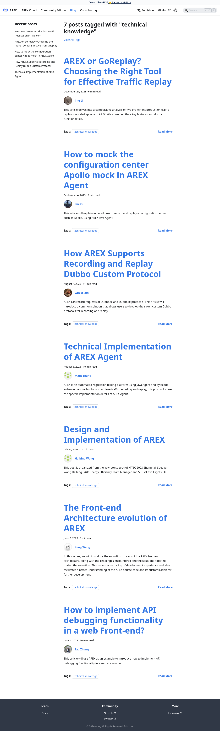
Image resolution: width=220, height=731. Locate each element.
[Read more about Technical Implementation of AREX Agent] (165, 407)
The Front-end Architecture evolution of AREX (115, 518)
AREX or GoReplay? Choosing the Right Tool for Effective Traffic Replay (36, 43)
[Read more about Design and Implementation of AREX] (165, 485)
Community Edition (53, 10)
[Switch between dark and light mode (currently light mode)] (175, 10)
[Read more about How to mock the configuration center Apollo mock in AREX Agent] (165, 230)
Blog (73, 10)
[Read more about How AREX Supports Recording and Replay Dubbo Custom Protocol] (165, 324)
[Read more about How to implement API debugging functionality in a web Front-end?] (165, 676)
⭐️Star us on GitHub (119, 2)
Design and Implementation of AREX (114, 434)
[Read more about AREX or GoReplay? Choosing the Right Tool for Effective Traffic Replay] (165, 131)
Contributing (88, 10)
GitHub (164, 10)
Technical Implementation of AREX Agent (34, 74)
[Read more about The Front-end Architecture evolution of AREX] (165, 587)
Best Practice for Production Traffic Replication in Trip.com (35, 33)
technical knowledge (85, 131)
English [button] (144, 10)
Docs (45, 713)
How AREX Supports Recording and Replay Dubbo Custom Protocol (35, 63)
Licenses (175, 713)
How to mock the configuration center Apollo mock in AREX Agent (34, 53)
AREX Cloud (29, 10)
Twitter (110, 719)
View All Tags (72, 40)
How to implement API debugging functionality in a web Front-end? (113, 620)
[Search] (200, 10)
